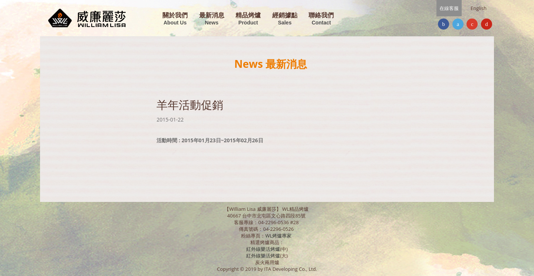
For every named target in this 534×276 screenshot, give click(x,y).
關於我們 (175, 19)
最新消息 (211, 19)
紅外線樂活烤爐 (263, 249)
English (479, 8)
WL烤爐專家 (279, 235)
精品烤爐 (248, 19)
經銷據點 (284, 19)
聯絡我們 (321, 19)
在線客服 (449, 8)
